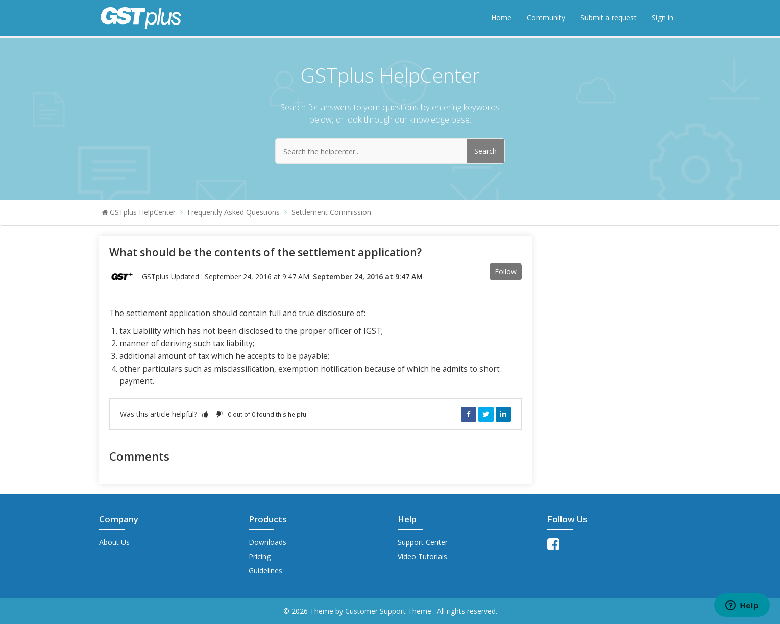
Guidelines (265, 570)
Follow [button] (506, 271)
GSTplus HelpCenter (143, 212)
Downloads (267, 542)
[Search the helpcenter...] (390, 151)
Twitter (486, 414)
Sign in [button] (662, 17)
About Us (114, 542)
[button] (205, 414)
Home (501, 17)
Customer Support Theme (389, 611)
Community (546, 17)
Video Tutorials (422, 556)
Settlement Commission (331, 212)
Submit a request (608, 17)
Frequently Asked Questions (233, 212)
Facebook (468, 414)
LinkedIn (503, 414)
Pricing (260, 556)
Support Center (423, 542)
